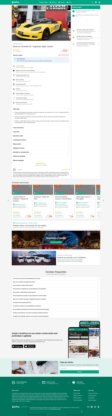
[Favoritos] (96, 2)
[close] (82, 411)
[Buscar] (92, 2)
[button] (41, 109)
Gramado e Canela (17, 43)
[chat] (98, 31)
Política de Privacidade (55, 409)
